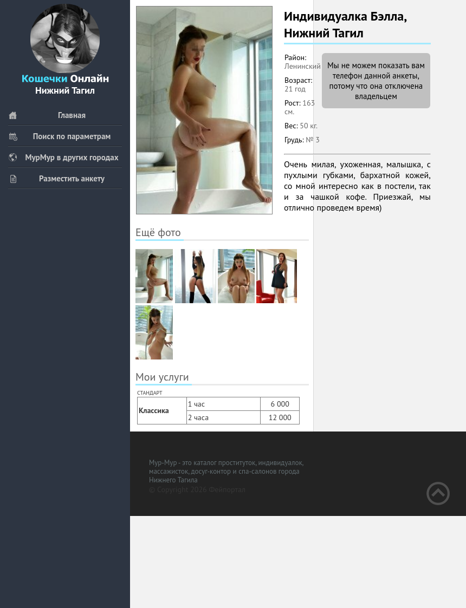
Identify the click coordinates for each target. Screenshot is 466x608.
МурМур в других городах (63, 157)
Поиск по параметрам (59, 136)
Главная (47, 115)
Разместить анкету (56, 178)
